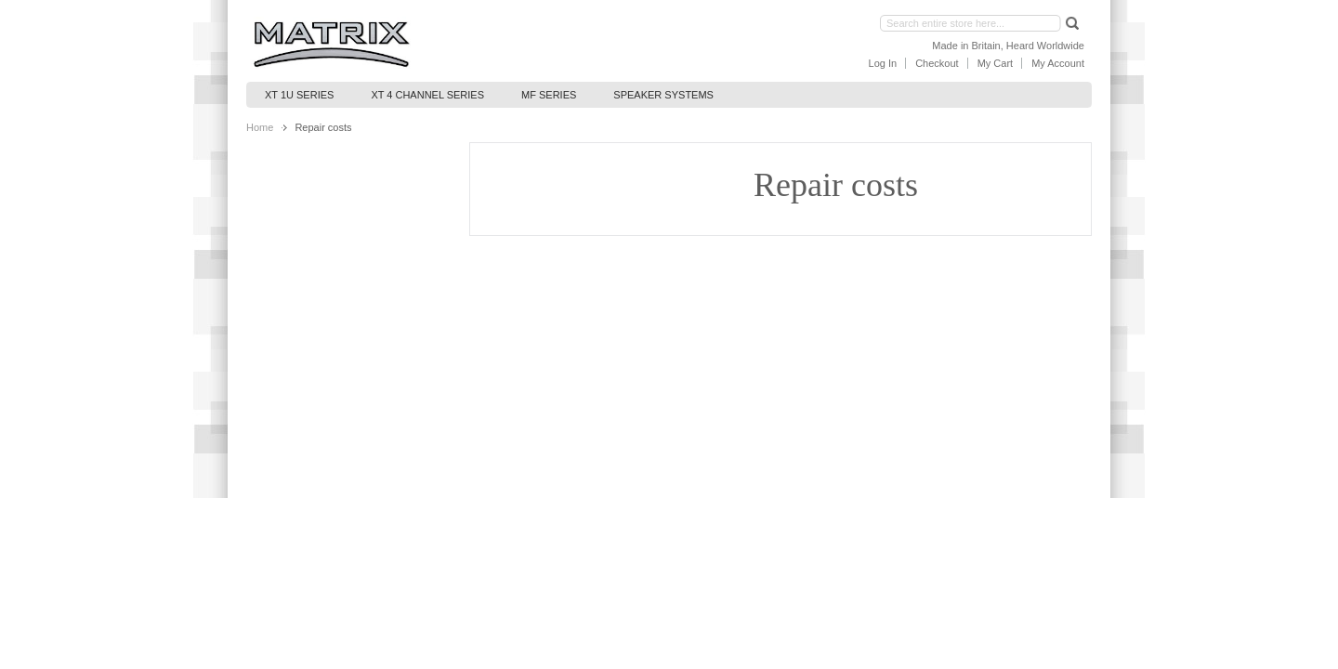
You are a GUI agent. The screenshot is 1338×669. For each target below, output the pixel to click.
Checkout (936, 63)
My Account (1057, 63)
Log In (883, 63)
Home (259, 127)
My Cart (995, 63)
